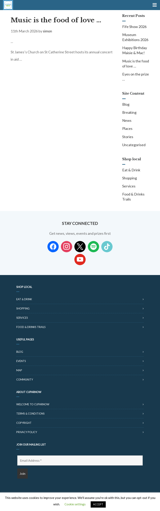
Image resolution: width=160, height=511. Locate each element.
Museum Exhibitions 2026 (135, 37)
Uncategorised (134, 145)
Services (128, 186)
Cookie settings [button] (75, 504)
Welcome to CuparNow (32, 404)
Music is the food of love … (56, 20)
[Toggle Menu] (154, 5)
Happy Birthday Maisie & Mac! (134, 50)
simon (47, 31)
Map (19, 370)
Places (127, 128)
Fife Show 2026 (134, 26)
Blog (125, 104)
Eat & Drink (131, 170)
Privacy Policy (26, 432)
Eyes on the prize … (135, 76)
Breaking (129, 112)
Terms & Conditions (30, 413)
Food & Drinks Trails (133, 196)
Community (24, 379)
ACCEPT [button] (98, 504)
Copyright (24, 422)
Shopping (129, 178)
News (126, 120)
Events (21, 361)
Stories (127, 136)
